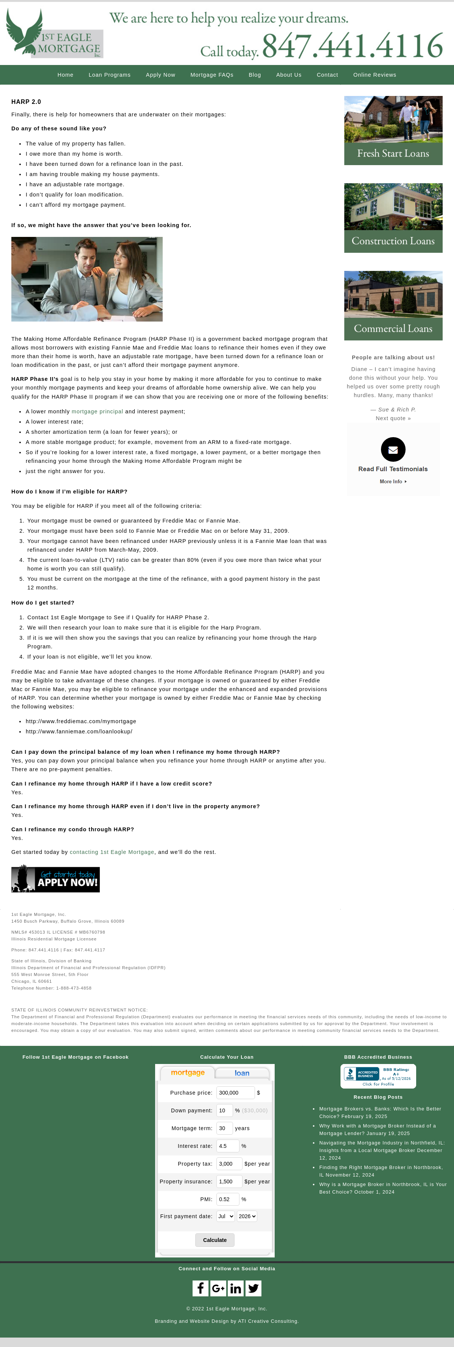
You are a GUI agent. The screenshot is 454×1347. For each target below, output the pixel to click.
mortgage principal (97, 411)
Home (65, 75)
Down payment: (192, 1110)
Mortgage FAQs (212, 75)
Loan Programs (110, 75)
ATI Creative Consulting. (268, 1321)
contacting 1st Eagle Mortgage (112, 852)
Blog (255, 75)
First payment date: (186, 1216)
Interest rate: (195, 1146)
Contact (327, 75)
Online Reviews (374, 75)
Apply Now (161, 75)
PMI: (207, 1199)
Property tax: (195, 1163)
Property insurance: (186, 1181)
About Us (289, 75)
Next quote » (393, 418)
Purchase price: (191, 1092)
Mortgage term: (192, 1128)
